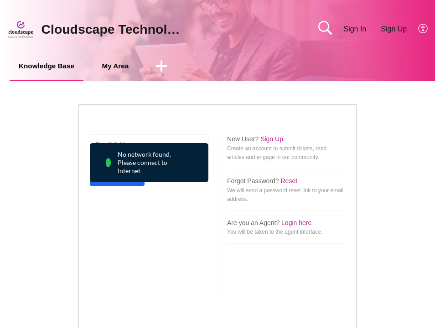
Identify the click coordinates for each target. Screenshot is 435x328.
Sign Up (394, 29)
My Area (126, 66)
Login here (296, 223)
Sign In (354, 29)
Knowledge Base (51, 66)
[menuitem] (418, 29)
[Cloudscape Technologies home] (21, 29)
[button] (175, 67)
